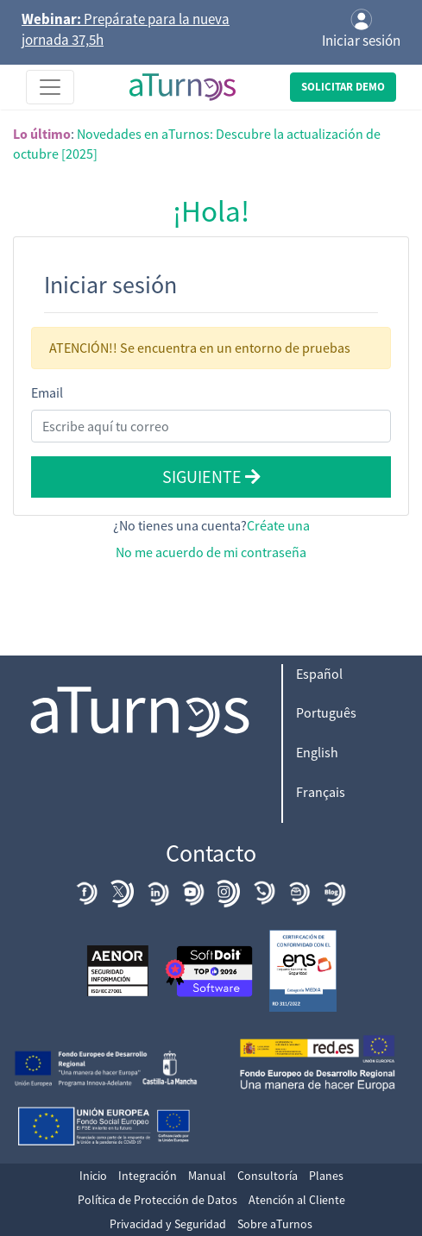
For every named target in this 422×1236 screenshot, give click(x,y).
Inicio (93, 1175)
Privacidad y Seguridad (168, 1224)
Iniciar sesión (361, 29)
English (317, 752)
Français (320, 791)
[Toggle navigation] (50, 87)
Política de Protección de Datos (157, 1200)
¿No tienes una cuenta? (211, 525)
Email (47, 392)
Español (319, 673)
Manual (207, 1175)
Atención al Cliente (297, 1200)
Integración (147, 1175)
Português (326, 712)
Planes (326, 1175)
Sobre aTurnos (274, 1224)
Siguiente (211, 476)
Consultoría (267, 1175)
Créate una (278, 525)
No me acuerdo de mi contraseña (211, 552)
